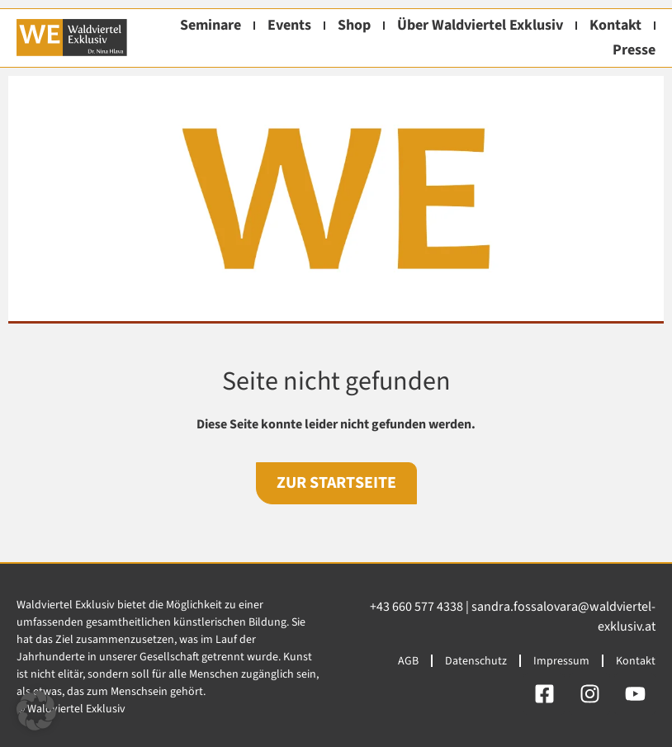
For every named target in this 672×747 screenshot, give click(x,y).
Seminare (210, 25)
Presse (634, 50)
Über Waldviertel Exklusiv (480, 25)
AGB (408, 661)
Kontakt (615, 25)
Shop (354, 25)
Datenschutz (476, 661)
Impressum (561, 661)
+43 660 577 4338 (416, 607)
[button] (36, 710)
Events (289, 25)
